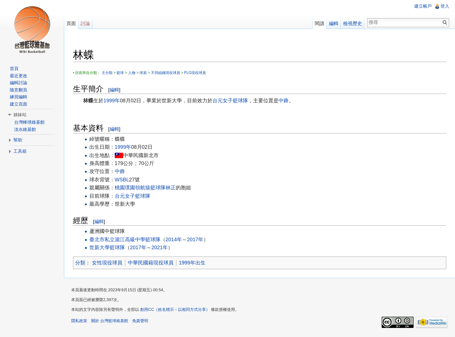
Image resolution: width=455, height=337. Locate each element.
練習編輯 (18, 96)
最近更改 (18, 75)
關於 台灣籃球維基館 (109, 320)
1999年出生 (192, 263)
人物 (131, 73)
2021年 (159, 247)
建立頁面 (18, 104)
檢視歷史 (352, 23)
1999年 (111, 100)
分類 (80, 263)
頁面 (71, 23)
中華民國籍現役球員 (151, 263)
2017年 (195, 239)
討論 (85, 23)
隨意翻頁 (18, 90)
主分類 (107, 73)
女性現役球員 (107, 263)
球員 (143, 73)
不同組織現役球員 (165, 73)
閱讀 (319, 23)
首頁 (14, 68)
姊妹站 (20, 114)
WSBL (122, 179)
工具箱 (20, 151)
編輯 (114, 90)
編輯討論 (18, 82)
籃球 (120, 73)
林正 (171, 187)
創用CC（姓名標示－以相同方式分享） (175, 309)
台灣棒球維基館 (29, 122)
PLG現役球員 (195, 73)
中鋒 (284, 100)
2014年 (174, 239)
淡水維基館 (25, 129)
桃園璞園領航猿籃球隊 (140, 187)
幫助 (17, 140)
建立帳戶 (423, 6)
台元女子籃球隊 (230, 100)
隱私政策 (79, 320)
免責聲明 (140, 320)
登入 (444, 6)
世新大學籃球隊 (107, 247)
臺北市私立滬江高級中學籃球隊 (125, 239)
